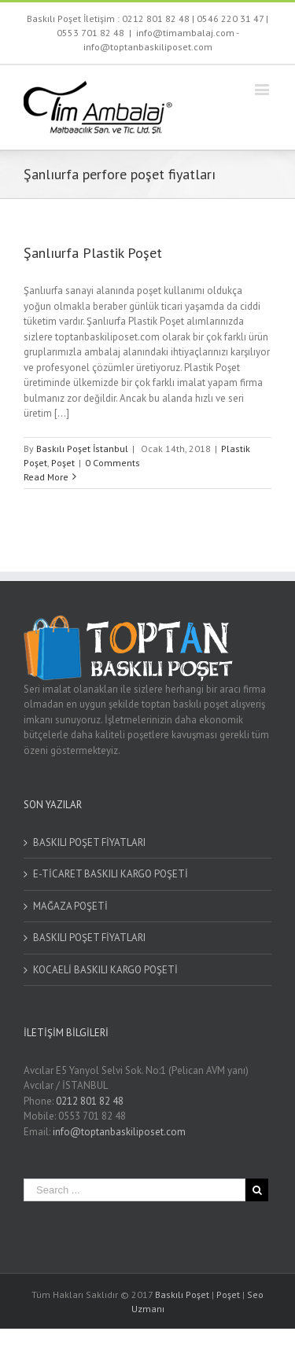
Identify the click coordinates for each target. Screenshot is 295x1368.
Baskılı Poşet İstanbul (82, 448)
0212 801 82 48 (156, 18)
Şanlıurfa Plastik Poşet (93, 253)
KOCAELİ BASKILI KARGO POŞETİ (105, 969)
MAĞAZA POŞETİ (70, 906)
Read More (46, 477)
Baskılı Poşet (182, 1294)
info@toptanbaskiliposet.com (119, 1131)
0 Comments (112, 463)
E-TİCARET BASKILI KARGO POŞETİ (110, 874)
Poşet (63, 463)
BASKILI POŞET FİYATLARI (89, 842)
